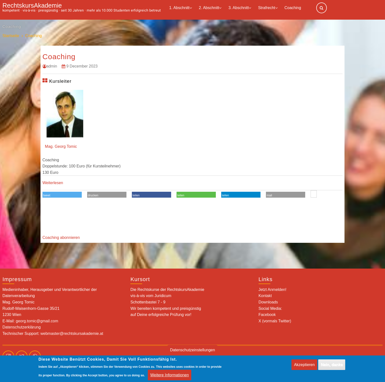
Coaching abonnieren (61, 237)
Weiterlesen (52, 183)
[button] (62, 195)
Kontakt (265, 296)
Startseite (10, 36)
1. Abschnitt (180, 8)
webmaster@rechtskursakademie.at (72, 333)
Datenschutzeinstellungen (192, 352)
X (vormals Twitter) (275, 321)
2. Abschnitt (210, 8)
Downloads (268, 302)
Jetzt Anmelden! (273, 289)
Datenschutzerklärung (21, 327)
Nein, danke (332, 367)
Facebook (267, 315)
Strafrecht (267, 8)
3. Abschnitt (239, 8)
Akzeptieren (304, 367)
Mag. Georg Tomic (61, 146)
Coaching (293, 8)
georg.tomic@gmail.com (37, 321)
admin (51, 66)
